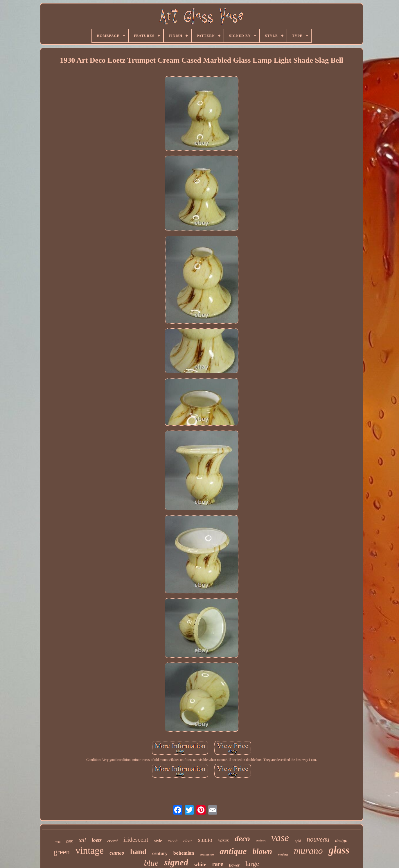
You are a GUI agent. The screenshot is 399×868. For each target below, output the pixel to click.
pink (69, 841)
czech (172, 840)
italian (261, 841)
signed (176, 862)
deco (242, 838)
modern (283, 854)
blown (262, 851)
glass (338, 850)
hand (138, 851)
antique (233, 851)
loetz (97, 840)
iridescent (135, 839)
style (158, 841)
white (200, 864)
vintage (90, 850)
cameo (116, 853)
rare (217, 863)
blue (151, 862)
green (62, 852)
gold (298, 841)
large (252, 863)
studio (205, 840)
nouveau (318, 839)
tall (82, 840)
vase (280, 837)
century (159, 853)
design (341, 840)
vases (223, 840)
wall (57, 841)
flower (234, 865)
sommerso (207, 854)
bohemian (183, 853)
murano (308, 850)
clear (187, 840)
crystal (112, 841)
